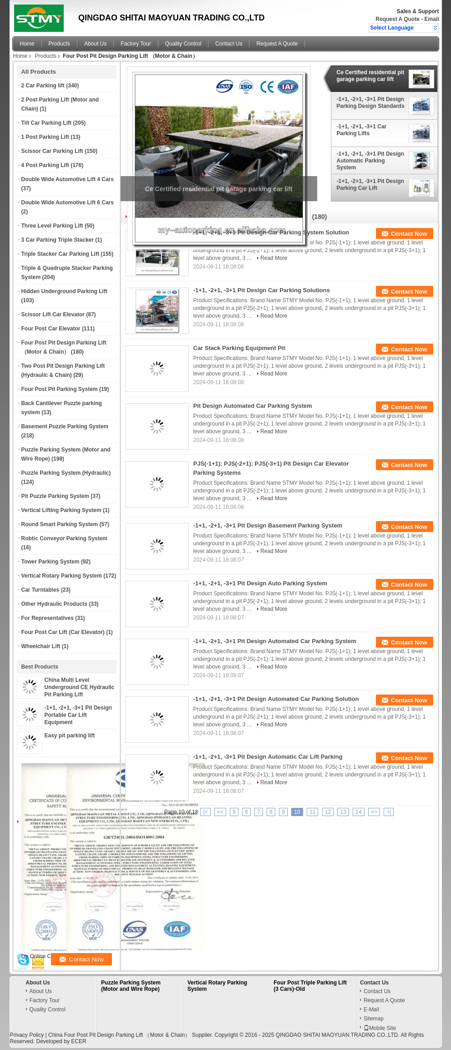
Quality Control (183, 44)
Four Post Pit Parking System (59, 389)
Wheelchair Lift (41, 646)
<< (220, 812)
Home (27, 44)
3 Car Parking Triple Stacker (57, 240)
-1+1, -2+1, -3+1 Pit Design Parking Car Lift (370, 184)
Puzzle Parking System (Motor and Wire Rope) (131, 985)
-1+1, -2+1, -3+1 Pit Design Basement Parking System (268, 525)
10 (297, 812)
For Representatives (47, 618)
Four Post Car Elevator (51, 328)
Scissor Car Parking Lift (52, 151)
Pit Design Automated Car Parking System (252, 405)
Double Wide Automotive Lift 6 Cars (67, 202)
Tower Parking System (50, 561)
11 (312, 812)
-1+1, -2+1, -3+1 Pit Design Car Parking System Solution (271, 232)
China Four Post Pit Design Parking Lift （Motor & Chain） (119, 1035)
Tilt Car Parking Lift (46, 123)
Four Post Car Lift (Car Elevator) (63, 632)
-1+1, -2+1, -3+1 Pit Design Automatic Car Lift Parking (268, 756)
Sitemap (374, 1018)
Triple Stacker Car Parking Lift (60, 254)
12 (328, 812)
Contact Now (409, 233)
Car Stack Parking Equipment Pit (239, 348)
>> (374, 812)
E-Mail (371, 1009)
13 (343, 812)
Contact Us (228, 44)
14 (358, 812)
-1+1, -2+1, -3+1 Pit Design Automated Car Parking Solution (276, 698)
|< (205, 812)
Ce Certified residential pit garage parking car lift (371, 75)
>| (388, 812)
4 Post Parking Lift (45, 165)
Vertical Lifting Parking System (61, 510)
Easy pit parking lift (70, 735)
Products (59, 44)
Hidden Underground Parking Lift (64, 291)
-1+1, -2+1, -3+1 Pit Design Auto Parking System (260, 583)
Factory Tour (136, 44)
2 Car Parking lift (43, 85)
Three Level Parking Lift (52, 226)
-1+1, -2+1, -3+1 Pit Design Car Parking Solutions (261, 290)
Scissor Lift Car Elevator (53, 314)
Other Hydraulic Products (54, 604)
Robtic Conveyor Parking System (64, 538)
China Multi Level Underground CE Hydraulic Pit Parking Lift (80, 687)
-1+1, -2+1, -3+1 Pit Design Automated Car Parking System (274, 641)
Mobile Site (380, 1028)
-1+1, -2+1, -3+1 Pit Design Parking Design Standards (371, 102)
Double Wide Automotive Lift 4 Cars (67, 179)
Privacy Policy (27, 1035)
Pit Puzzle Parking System (55, 496)
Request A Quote (397, 19)
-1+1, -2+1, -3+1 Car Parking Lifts (362, 130)
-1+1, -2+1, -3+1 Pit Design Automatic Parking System (370, 161)
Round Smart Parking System (59, 524)
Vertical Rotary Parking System (61, 576)
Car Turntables (40, 590)
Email (431, 19)
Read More (273, 258)
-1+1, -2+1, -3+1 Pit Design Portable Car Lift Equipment (78, 715)
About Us (95, 44)
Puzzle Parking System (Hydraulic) (66, 473)
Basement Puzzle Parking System (64, 426)
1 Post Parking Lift (45, 137)
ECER (78, 1041)
